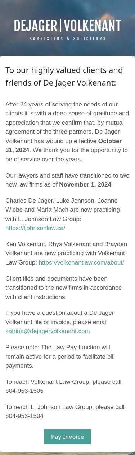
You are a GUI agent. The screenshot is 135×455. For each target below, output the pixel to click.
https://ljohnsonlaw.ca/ (35, 228)
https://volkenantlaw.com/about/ (81, 262)
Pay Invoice (67, 437)
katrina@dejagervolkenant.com (47, 331)
